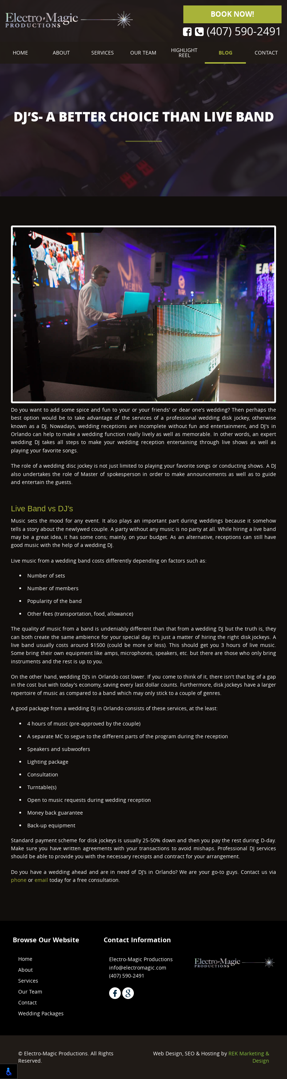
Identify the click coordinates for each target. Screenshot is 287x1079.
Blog (225, 52)
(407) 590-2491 (238, 31)
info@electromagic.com (137, 967)
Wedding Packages (41, 1013)
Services (102, 52)
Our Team (143, 52)
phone (19, 879)
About (61, 52)
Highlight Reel (184, 53)
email (41, 879)
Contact (266, 52)
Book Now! (232, 14)
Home (20, 52)
